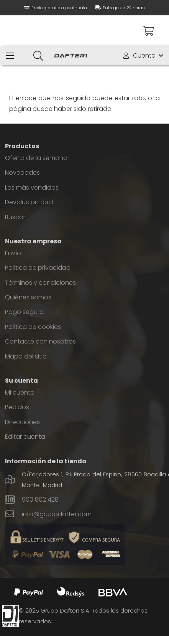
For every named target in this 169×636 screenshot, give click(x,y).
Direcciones (22, 422)
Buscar (15, 217)
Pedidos (17, 407)
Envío (13, 253)
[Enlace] (70, 55)
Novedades (22, 172)
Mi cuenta (19, 392)
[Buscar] (38, 55)
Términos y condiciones (40, 282)
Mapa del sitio (26, 356)
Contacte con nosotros (40, 341)
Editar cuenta (25, 436)
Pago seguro (24, 311)
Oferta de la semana (36, 158)
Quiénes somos (28, 297)
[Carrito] (148, 30)
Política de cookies (33, 326)
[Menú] (10, 55)
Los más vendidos (32, 187)
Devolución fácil (29, 202)
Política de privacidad (38, 267)
